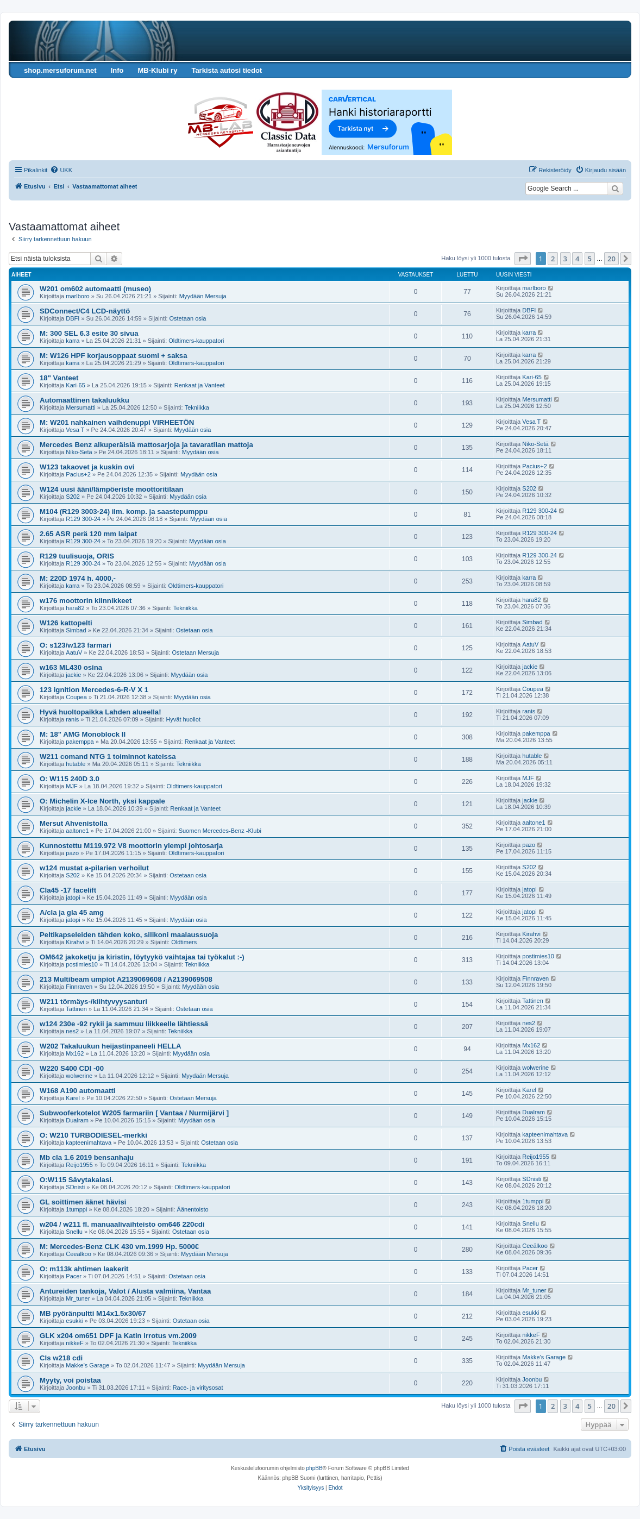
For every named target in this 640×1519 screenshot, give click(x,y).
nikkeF (74, 1343)
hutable (75, 764)
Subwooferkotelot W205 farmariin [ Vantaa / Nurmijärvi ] (134, 1113)
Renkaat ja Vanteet (199, 385)
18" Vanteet (59, 378)
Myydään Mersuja (203, 296)
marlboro (77, 296)
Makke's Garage (87, 1365)
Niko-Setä (79, 452)
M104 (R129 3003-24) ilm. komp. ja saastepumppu (124, 511)
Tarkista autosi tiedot (226, 70)
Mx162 (75, 1053)
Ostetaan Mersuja (195, 652)
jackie (73, 674)
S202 (73, 496)
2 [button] (553, 258)
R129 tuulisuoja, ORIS (77, 556)
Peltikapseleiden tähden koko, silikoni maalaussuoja (129, 935)
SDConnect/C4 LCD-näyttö (85, 311)
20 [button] (611, 258)
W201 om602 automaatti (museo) (95, 289)
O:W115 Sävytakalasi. (77, 1180)
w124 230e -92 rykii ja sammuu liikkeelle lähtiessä (124, 1024)
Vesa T (75, 429)
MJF (71, 786)
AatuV (74, 652)
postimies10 (82, 964)
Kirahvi (75, 942)
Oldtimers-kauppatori (196, 340)
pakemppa (79, 741)
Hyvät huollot (183, 719)
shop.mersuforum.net (60, 70)
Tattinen (76, 1009)
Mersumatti (80, 407)
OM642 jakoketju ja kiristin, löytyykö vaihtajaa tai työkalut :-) (142, 957)
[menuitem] (61, 170)
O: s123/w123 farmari (75, 645)
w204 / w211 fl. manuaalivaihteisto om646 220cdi (122, 1224)
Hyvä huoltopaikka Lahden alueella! (100, 712)
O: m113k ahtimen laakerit (84, 1269)
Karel (73, 1098)
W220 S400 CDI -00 (72, 1068)
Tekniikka (197, 407)
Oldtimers (184, 942)
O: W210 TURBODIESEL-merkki (93, 1135)
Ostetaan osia (188, 318)
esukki (74, 1320)
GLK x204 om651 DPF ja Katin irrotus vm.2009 (118, 1336)
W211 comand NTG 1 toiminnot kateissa (108, 756)
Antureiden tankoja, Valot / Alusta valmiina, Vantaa (125, 1291)
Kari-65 (75, 385)
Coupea (76, 697)
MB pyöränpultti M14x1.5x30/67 (93, 1313)
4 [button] (577, 258)
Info (117, 70)
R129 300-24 (83, 519)
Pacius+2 (78, 474)
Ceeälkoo (78, 1254)
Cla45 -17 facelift (68, 890)
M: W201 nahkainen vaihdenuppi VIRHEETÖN (117, 422)
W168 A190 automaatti (78, 1091)
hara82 (75, 608)
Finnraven (79, 986)
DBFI (72, 318)
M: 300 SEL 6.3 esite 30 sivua (89, 333)
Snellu (74, 1231)
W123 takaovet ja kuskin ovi (87, 467)
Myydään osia (192, 429)
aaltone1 (77, 830)
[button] (522, 258)
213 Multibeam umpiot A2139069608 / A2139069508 (126, 979)
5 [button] (590, 258)
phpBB (314, 1468)
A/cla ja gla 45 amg (72, 912)
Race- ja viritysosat (198, 1387)
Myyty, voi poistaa (70, 1380)
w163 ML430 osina (71, 667)
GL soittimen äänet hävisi (83, 1202)
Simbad (76, 630)
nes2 (72, 1031)
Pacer (73, 1276)
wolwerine (79, 1075)
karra (72, 340)
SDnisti (75, 1187)
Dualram (77, 1120)
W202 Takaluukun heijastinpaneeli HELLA (110, 1046)
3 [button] (565, 258)
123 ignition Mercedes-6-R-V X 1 (94, 690)
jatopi (73, 897)
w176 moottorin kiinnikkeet (85, 601)
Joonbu (75, 1387)
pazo (72, 853)
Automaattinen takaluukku (84, 400)
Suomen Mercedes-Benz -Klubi (220, 830)
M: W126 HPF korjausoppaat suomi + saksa (113, 355)
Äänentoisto (193, 1209)
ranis (72, 719)
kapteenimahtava (88, 1142)
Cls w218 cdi (61, 1358)
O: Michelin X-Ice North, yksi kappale (102, 801)
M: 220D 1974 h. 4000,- (78, 578)
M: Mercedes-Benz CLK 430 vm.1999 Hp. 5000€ (119, 1246)
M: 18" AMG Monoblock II (83, 734)
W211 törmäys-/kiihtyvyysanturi (93, 1001)
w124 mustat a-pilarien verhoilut (94, 868)
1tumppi (76, 1209)
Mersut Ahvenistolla (74, 823)
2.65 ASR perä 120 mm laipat (88, 534)
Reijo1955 (79, 1165)
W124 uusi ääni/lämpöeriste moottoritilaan (112, 489)
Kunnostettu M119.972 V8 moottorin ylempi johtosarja (131, 846)
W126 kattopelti (66, 623)
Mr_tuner (78, 1298)
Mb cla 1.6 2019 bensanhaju (87, 1157)
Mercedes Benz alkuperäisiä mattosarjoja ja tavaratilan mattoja (146, 445)
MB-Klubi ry (157, 70)
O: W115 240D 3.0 (69, 779)
